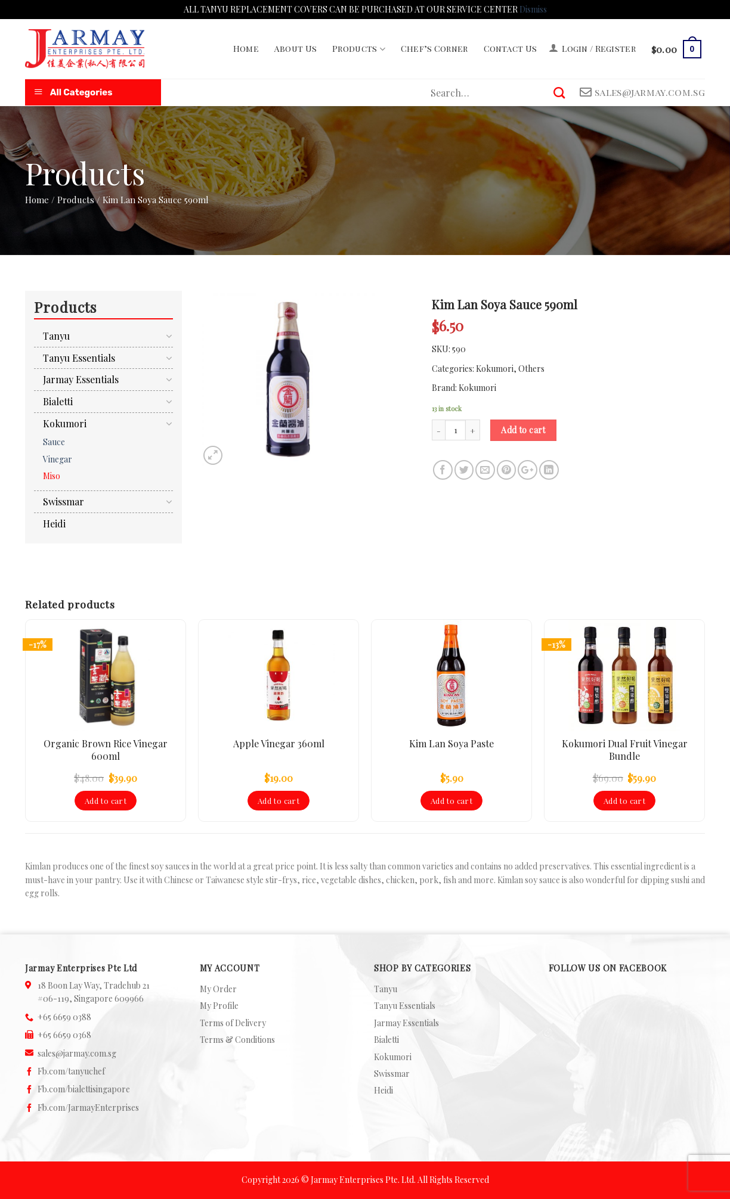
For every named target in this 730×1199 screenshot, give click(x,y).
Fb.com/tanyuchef (71, 1071)
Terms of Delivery (233, 1023)
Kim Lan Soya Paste (451, 744)
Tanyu (56, 336)
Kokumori (495, 368)
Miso (51, 476)
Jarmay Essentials (81, 379)
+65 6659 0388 (64, 1017)
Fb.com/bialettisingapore (84, 1089)
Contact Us (510, 48)
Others (531, 368)
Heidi (54, 523)
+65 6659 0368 (64, 1034)
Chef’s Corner (434, 48)
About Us (295, 48)
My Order (218, 989)
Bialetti (58, 401)
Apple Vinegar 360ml (278, 744)
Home (246, 48)
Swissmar (63, 501)
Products (358, 49)
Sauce (54, 442)
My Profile (219, 1005)
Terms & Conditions (237, 1039)
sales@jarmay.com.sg (77, 1053)
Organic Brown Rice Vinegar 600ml (106, 750)
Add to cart (523, 430)
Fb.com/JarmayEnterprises (88, 1107)
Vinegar (57, 459)
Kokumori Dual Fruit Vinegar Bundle (625, 750)
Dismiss (533, 9)
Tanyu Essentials (79, 358)
